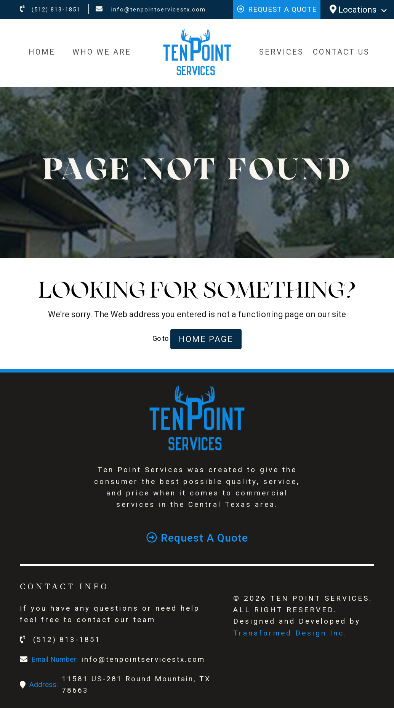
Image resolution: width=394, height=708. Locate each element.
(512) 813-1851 (50, 9)
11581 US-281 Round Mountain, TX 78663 (136, 684)
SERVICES (281, 51)
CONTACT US (341, 51)
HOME (42, 51)
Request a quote (277, 9)
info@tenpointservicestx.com (151, 9)
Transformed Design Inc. (290, 633)
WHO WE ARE (101, 51)
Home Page (206, 339)
